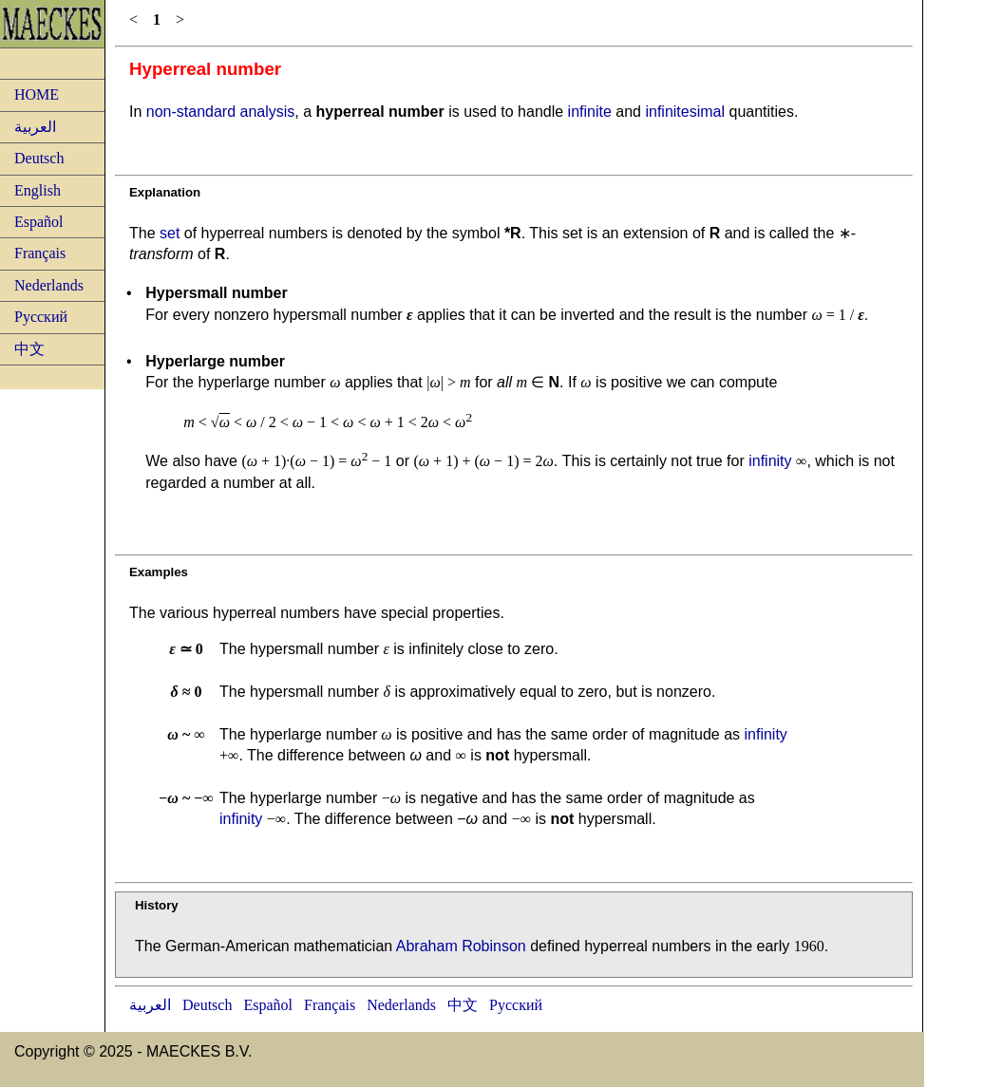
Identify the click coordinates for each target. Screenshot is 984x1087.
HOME (36, 94)
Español (39, 222)
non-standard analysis (220, 111)
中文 (29, 349)
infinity (769, 461)
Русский (40, 317)
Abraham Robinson (461, 946)
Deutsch (39, 158)
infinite (590, 111)
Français (40, 253)
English (37, 190)
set (170, 233)
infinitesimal (685, 111)
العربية (35, 127)
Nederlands (49, 285)
